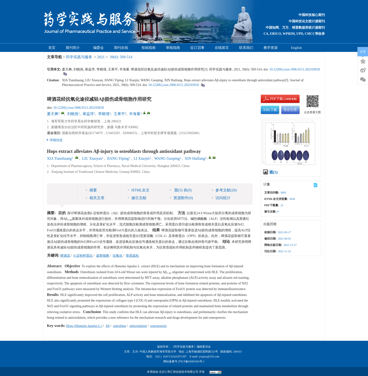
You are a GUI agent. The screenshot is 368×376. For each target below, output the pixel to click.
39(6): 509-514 (121, 57)
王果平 (119, 114)
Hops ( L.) (84, 326)
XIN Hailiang (195, 158)
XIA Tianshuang (59, 158)
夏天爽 (52, 114)
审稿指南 (173, 48)
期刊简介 (74, 48)
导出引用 (290, 110)
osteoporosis (158, 326)
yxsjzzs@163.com (209, 356)
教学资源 (272, 48)
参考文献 (224, 190)
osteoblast (119, 326)
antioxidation (138, 326)
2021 (101, 57)
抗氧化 (118, 255)
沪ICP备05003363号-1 (191, 361)
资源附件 (181, 198)
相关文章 (95, 198)
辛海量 (134, 114)
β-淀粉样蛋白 (83, 255)
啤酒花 (65, 255)
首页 (51, 48)
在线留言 (222, 48)
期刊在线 (122, 48)
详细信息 (54, 140)
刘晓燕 (72, 114)
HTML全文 (139, 190)
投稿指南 (149, 48)
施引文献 (137, 198)
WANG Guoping (167, 158)
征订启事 (197, 48)
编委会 (98, 48)
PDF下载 (272, 99)
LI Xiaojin (141, 158)
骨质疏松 (132, 255)
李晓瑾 (103, 114)
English (296, 48)
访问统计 (221, 198)
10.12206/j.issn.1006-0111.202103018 (294, 69)
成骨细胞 (102, 255)
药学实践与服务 (79, 57)
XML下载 (270, 110)
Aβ (108, 326)
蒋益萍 (88, 114)
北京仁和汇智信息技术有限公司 (178, 371)
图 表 (181, 190)
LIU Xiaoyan (92, 158)
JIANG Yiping (118, 158)
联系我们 (246, 48)
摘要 (91, 190)
